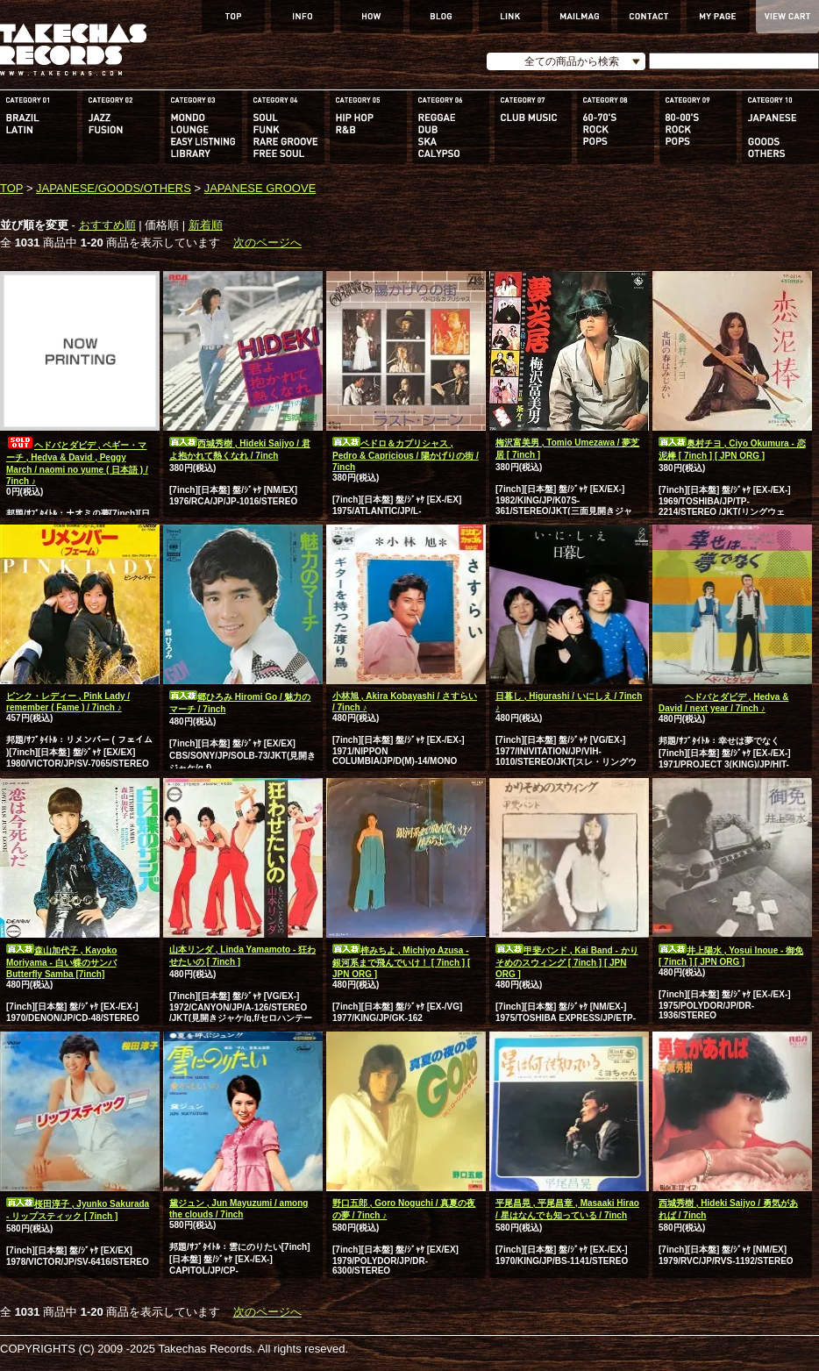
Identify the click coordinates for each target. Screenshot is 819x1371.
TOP (11, 188)
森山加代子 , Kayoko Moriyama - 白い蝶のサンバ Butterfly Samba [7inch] (61, 962)
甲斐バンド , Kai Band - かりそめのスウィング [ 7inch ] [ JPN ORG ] (566, 962)
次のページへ (267, 242)
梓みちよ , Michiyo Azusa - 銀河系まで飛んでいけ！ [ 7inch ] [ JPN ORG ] (401, 962)
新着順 (206, 225)
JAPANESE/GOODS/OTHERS (113, 188)
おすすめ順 (107, 225)
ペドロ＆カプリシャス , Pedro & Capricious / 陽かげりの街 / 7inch (405, 455)
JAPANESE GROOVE (260, 188)
